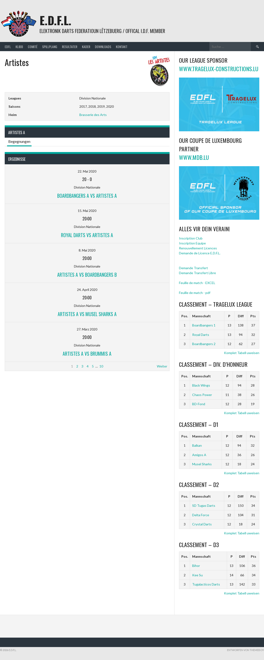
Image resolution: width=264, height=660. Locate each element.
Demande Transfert (193, 268)
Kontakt (121, 46)
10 (101, 366)
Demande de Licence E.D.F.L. (199, 253)
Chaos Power (202, 395)
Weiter (162, 366)
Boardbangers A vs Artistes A (87, 195)
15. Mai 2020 (87, 211)
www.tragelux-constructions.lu (218, 68)
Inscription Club (191, 238)
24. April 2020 (87, 290)
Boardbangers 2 (203, 344)
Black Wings (201, 385)
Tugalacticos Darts (206, 584)
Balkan (197, 445)
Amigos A (199, 455)
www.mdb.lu (194, 157)
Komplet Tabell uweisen (241, 353)
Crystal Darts (202, 524)
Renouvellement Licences (198, 248)
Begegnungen (19, 141)
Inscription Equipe (192, 243)
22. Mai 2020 (87, 171)
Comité (32, 46)
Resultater (69, 46)
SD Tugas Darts (203, 505)
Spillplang (49, 46)
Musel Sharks (202, 464)
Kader (86, 46)
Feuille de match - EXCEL (197, 283)
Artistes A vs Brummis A (87, 353)
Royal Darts (200, 335)
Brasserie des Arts (93, 115)
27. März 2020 (87, 329)
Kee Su (197, 575)
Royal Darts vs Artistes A (87, 235)
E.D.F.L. (55, 20)
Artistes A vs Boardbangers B (87, 274)
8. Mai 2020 (87, 250)
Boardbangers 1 (203, 325)
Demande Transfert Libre (197, 273)
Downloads (103, 46)
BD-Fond (198, 404)
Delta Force (200, 515)
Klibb (19, 46)
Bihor (196, 566)
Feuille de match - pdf (194, 293)
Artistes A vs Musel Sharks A (87, 314)
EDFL (8, 46)
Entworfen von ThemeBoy (245, 650)
